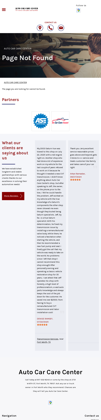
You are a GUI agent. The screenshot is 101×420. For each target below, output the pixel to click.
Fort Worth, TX (44, 342)
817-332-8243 (43, 379)
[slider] (42, 325)
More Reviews (13, 196)
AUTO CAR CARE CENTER (17, 48)
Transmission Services (47, 339)
